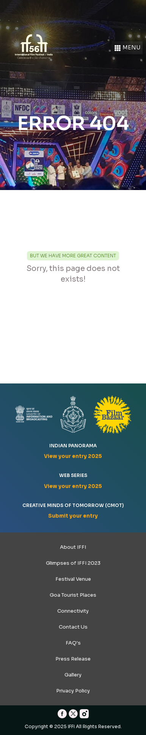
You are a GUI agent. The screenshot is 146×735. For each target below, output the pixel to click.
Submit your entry (73, 516)
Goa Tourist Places (73, 595)
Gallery (73, 675)
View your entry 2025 (73, 456)
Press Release (73, 659)
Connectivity (73, 611)
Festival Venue (73, 579)
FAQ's (73, 643)
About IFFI (73, 547)
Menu (127, 48)
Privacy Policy (73, 690)
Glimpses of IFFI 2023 (73, 563)
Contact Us (73, 627)
